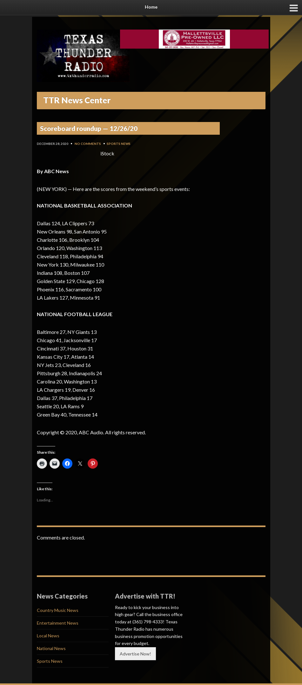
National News (51, 648)
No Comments (88, 144)
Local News (48, 635)
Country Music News (57, 610)
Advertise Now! (135, 653)
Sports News (119, 144)
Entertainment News (57, 623)
